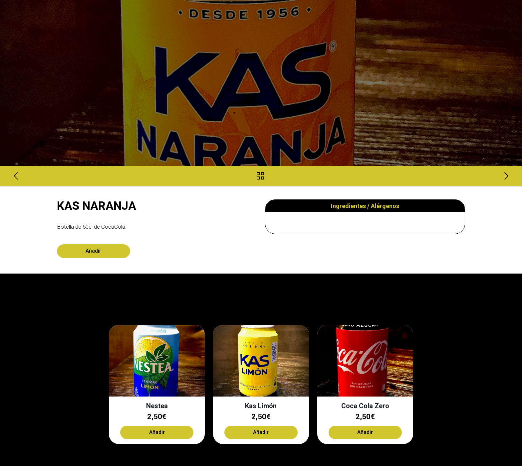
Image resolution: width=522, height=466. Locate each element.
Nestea (157, 406)
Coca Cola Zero (365, 406)
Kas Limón (261, 406)
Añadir (93, 251)
